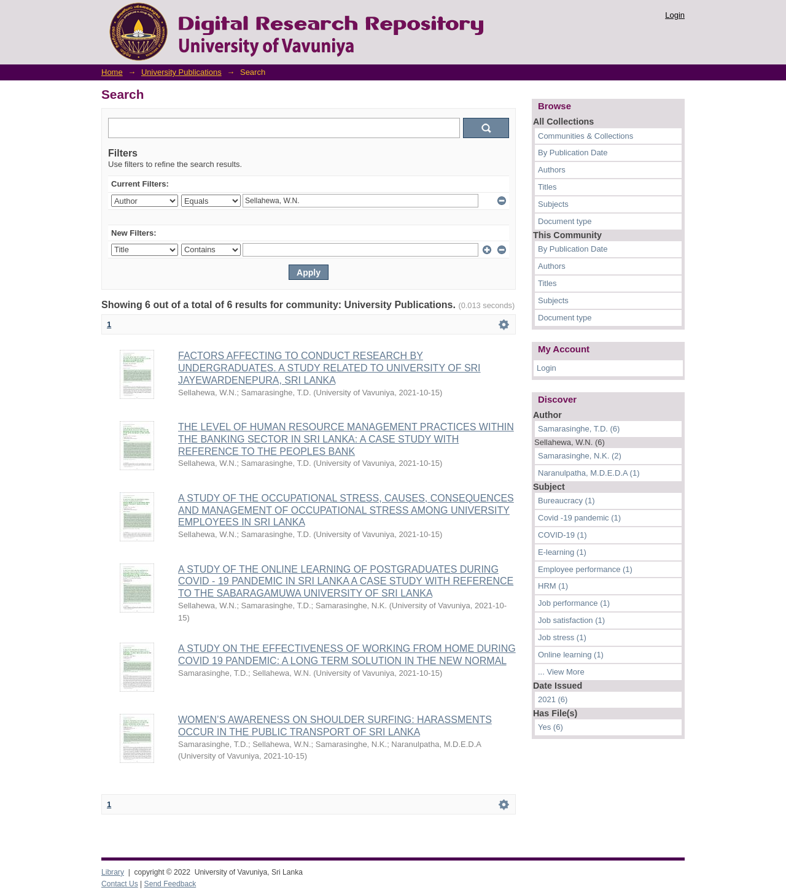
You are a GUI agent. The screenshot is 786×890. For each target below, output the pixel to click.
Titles (547, 187)
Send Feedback (170, 884)
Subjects (553, 204)
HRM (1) (553, 585)
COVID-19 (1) (562, 535)
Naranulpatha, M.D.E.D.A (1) (588, 473)
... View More (561, 671)
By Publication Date (572, 152)
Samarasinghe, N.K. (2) (579, 455)
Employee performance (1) (585, 569)
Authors (552, 169)
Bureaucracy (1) (566, 500)
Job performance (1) (574, 603)
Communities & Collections (585, 136)
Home (112, 72)
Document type (564, 221)
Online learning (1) (571, 654)
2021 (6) (552, 699)
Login (675, 15)
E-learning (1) (562, 552)
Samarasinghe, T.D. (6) (579, 428)
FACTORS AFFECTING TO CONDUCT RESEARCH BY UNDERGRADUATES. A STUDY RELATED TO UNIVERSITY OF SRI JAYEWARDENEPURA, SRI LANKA (329, 367)
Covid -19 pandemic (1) (579, 517)
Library (112, 872)
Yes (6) (550, 727)
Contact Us (119, 884)
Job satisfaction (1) (571, 620)
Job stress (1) (562, 637)
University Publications (181, 72)
